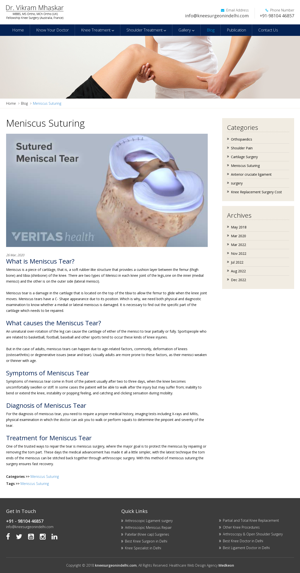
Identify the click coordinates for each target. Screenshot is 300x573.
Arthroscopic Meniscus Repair (148, 527)
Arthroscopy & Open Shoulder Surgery (253, 534)
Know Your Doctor (52, 30)
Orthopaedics (241, 139)
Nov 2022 (238, 253)
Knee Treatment (97, 30)
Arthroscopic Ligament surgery (149, 520)
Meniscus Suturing (45, 476)
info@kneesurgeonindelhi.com (217, 16)
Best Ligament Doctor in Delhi (246, 547)
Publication (236, 30)
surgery (237, 183)
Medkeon (226, 565)
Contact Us (268, 30)
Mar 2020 (238, 236)
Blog (211, 30)
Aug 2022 (238, 271)
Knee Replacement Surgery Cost (256, 192)
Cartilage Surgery (244, 156)
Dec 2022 (238, 279)
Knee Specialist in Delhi (143, 548)
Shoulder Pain (242, 148)
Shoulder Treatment (146, 30)
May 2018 (239, 227)
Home (18, 30)
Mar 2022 (238, 244)
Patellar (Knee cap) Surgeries (147, 534)
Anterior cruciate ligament (251, 174)
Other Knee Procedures (241, 527)
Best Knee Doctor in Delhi (243, 541)
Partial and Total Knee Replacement (251, 520)
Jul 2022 (237, 262)
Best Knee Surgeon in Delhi (146, 541)
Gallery (186, 30)
